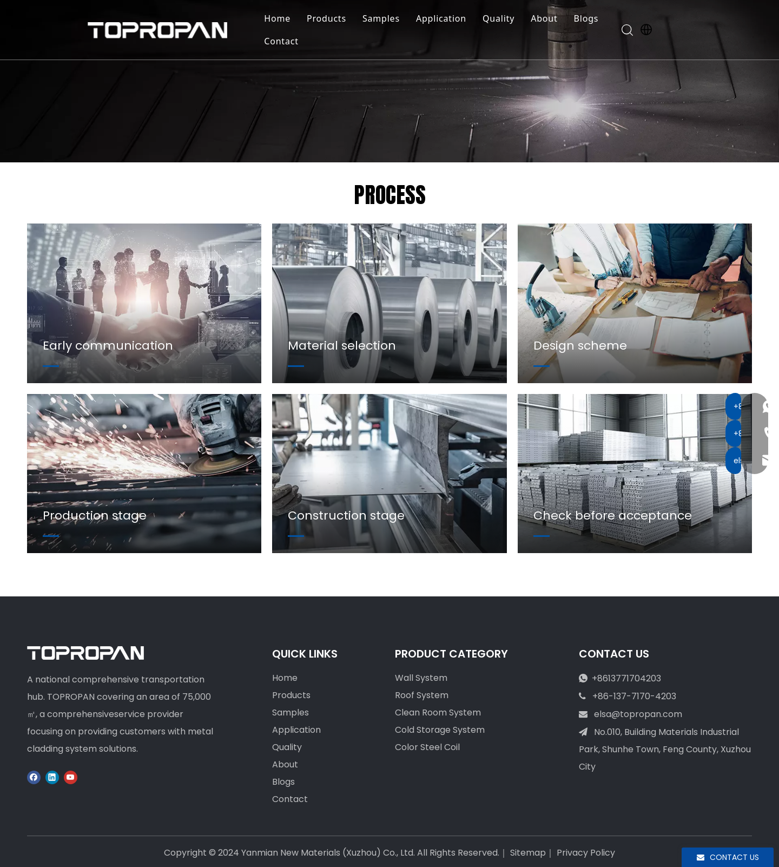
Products (331, 18)
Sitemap (528, 852)
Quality (503, 18)
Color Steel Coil (427, 747)
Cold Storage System (440, 730)
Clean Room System (438, 712)
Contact (286, 41)
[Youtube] (70, 777)
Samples (386, 18)
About (549, 18)
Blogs (590, 18)
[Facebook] (34, 777)
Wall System (421, 678)
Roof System (421, 695)
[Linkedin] (52, 777)
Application (446, 18)
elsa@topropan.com (638, 714)
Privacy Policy (586, 852)
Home (282, 18)
